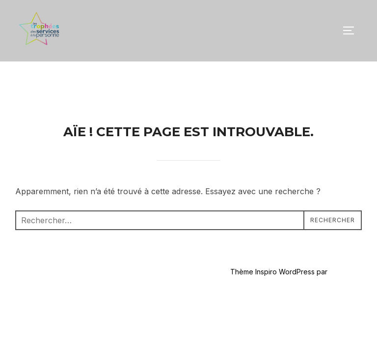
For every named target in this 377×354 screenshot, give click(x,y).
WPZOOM (345, 210)
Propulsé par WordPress (55, 210)
